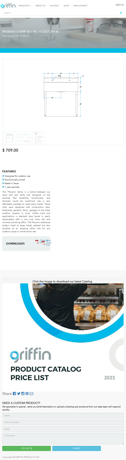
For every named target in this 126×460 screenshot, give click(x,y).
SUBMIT (76, 448)
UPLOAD (26, 448)
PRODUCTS (25, 6)
